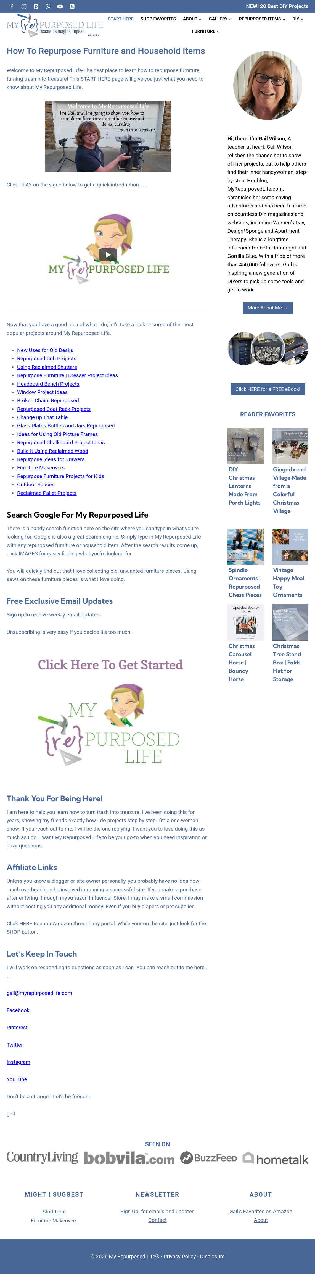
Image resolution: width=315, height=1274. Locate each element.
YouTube (17, 1079)
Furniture (41, 1220)
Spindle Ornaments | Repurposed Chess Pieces (245, 582)
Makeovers (65, 1220)
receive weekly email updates (64, 614)
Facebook (18, 1010)
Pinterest (17, 1027)
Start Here (120, 19)
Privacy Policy (179, 1256)
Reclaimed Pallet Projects (47, 493)
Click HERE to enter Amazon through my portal (61, 923)
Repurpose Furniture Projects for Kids (60, 476)
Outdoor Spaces (35, 484)
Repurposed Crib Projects (46, 358)
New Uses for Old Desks (45, 350)
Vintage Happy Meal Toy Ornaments (288, 582)
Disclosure (212, 1256)
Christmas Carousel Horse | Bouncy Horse (242, 662)
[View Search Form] (157, 6)
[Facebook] (12, 6)
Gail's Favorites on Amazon (260, 1211)
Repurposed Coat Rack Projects (54, 409)
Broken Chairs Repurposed (48, 400)
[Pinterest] (36, 6)
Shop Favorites (158, 19)
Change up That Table (42, 417)
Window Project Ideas (42, 392)
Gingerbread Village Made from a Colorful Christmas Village (289, 490)
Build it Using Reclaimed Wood (52, 451)
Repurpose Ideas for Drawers (50, 459)
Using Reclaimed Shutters (47, 367)
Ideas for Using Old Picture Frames (57, 434)
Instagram (18, 1062)
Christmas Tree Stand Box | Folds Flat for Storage (287, 662)
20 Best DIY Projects (284, 6)
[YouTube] (60, 6)
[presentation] (245, 446)
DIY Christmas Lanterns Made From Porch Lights (245, 486)
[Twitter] (48, 6)
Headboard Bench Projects (48, 384)
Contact (157, 1220)
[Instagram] (24, 6)
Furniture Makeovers (41, 467)
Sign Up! (130, 1211)
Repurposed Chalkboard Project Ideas (61, 442)
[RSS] (72, 6)
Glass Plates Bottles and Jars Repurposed (66, 425)
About (261, 1220)
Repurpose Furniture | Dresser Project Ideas (67, 375)
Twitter (15, 1045)
